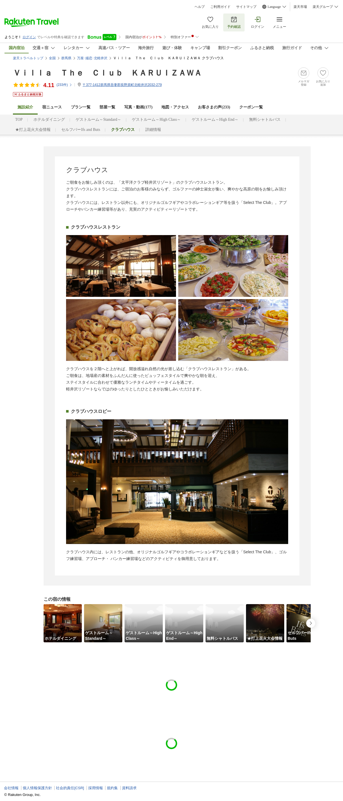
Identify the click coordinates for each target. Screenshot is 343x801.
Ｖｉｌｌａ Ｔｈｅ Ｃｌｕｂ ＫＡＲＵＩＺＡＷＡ (107, 73)
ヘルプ (200, 7)
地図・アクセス (175, 107)
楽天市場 (300, 7)
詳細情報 (153, 130)
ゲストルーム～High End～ (215, 119)
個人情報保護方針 (37, 788)
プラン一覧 (81, 107)
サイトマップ (246, 7)
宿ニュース (52, 107)
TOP (18, 119)
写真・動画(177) (138, 107)
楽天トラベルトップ (28, 58)
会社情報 (11, 788)
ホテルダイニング (49, 119)
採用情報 (95, 788)
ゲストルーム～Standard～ (98, 119)
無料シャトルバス (265, 119)
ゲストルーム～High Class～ (156, 119)
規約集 (112, 788)
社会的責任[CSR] (70, 788)
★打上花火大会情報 (33, 130)
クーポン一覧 (251, 107)
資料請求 (129, 788)
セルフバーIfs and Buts (80, 130)
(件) (64, 85)
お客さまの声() (214, 107)
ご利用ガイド (220, 7)
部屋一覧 (107, 107)
